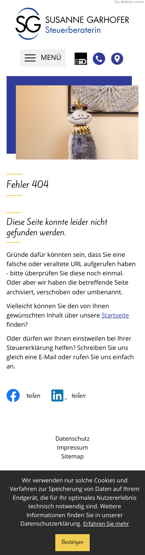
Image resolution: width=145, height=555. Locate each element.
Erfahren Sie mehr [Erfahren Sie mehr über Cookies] (106, 524)
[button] (98, 58)
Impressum (72, 447)
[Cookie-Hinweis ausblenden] (72, 542)
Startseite (115, 315)
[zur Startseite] (72, 24)
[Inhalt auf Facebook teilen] (29, 395)
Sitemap (72, 456)
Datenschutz (72, 439)
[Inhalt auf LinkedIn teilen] (74, 395)
